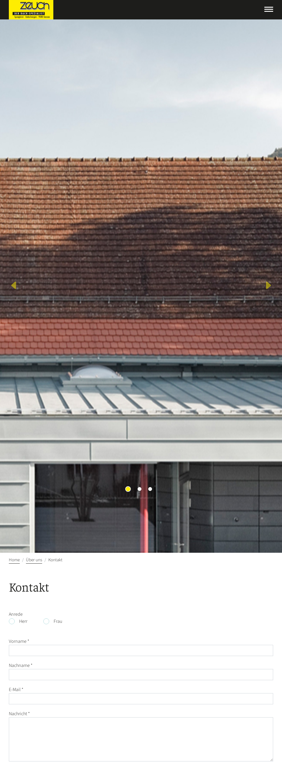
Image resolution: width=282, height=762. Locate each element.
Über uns (34, 560)
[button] (14, 286)
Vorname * (19, 641)
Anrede (16, 614)
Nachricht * (19, 713)
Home (14, 560)
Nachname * (20, 665)
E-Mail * (16, 689)
